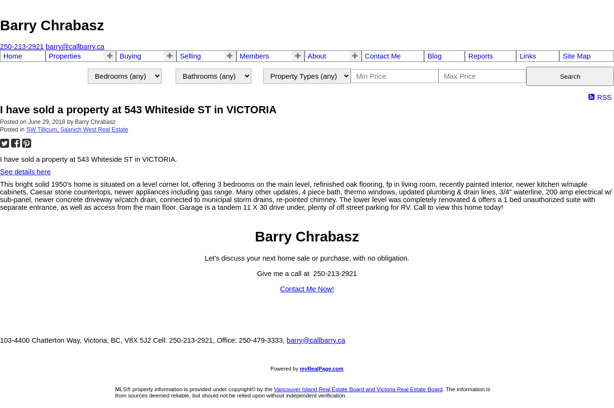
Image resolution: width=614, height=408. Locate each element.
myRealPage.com (321, 369)
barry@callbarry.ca (315, 340)
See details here (25, 172)
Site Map (576, 56)
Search (570, 76)
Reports (480, 56)
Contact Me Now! (307, 289)
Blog (434, 56)
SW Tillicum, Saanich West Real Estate (77, 129)
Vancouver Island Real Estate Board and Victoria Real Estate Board (358, 389)
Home (12, 56)
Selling (190, 56)
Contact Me (383, 56)
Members (254, 56)
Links (528, 56)
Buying (130, 56)
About (317, 56)
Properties (65, 56)
